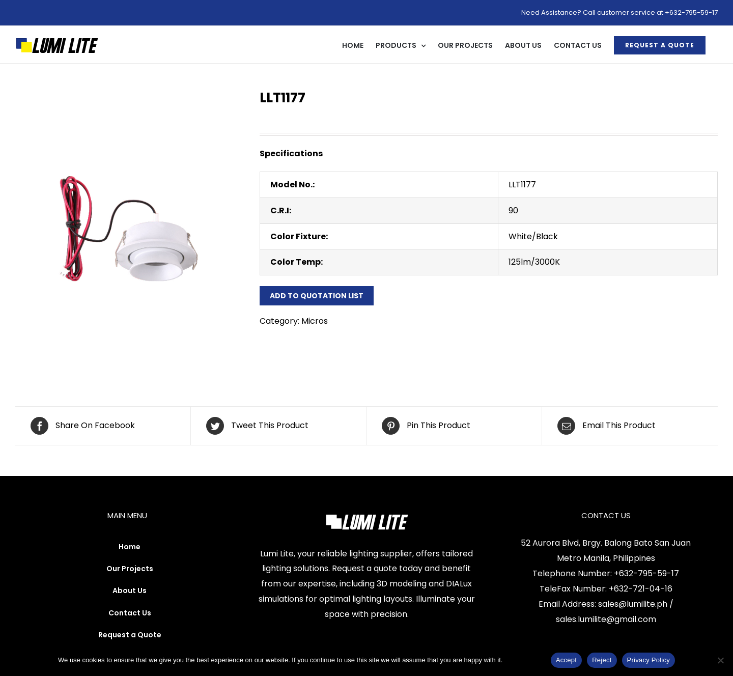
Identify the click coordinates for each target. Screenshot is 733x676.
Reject (601, 660)
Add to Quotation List (316, 296)
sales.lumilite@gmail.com (606, 619)
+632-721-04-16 (640, 589)
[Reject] (720, 660)
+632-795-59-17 (646, 573)
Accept (566, 660)
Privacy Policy (525, 660)
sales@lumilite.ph (632, 604)
